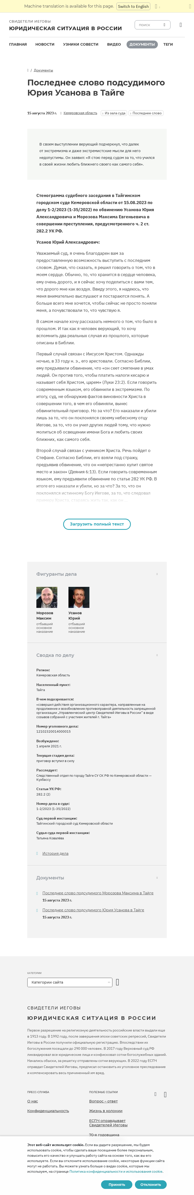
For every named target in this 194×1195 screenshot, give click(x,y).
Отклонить (150, 1184)
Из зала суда (115, 113)
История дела (55, 854)
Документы (142, 44)
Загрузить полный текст (97, 524)
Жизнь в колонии (106, 1111)
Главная (18, 44)
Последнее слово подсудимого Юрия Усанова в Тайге (93, 910)
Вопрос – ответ (103, 1101)
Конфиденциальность (48, 1111)
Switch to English (133, 6)
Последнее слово (147, 113)
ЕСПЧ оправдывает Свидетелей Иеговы (108, 1123)
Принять (117, 1184)
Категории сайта (47, 982)
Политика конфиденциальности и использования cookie (115, 1171)
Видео (114, 44)
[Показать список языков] (157, 6)
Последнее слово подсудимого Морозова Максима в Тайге (98, 893)
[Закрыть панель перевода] (190, 6)
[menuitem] (18, 44)
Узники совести (81, 44)
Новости (45, 44)
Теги (168, 44)
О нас (32, 1101)
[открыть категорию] (117, 982)
